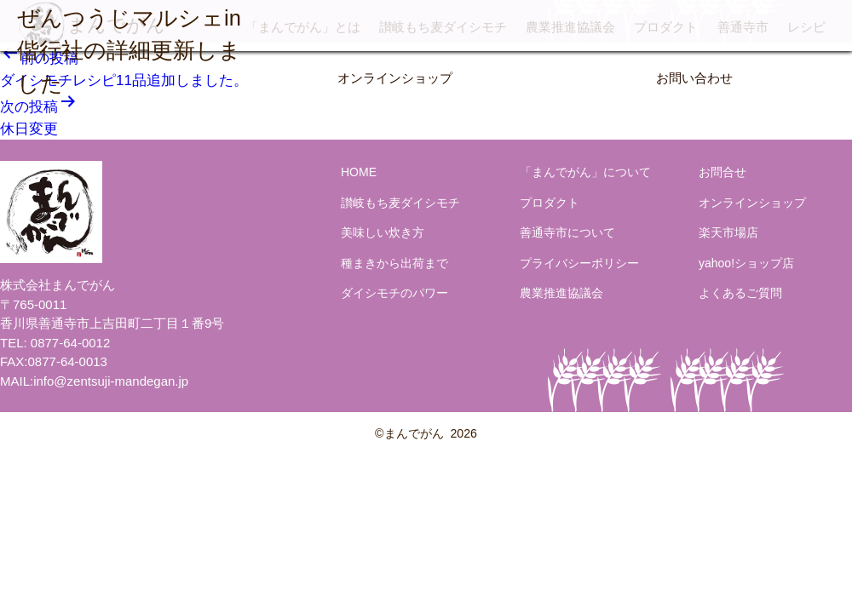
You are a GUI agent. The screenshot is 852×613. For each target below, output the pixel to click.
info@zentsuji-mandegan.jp (110, 381)
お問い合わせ (694, 78)
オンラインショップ (394, 78)
